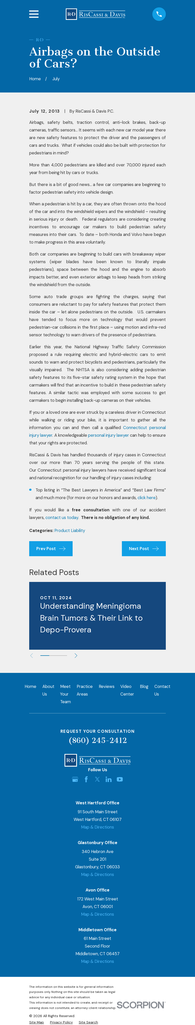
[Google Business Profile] (75, 779)
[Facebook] (86, 779)
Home (30, 686)
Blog (144, 686)
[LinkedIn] (108, 779)
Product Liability (69, 530)
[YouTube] (120, 779)
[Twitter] (97, 779)
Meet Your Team (65, 694)
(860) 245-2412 (97, 740)
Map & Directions (97, 827)
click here (147, 497)
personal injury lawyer (108, 435)
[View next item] (77, 655)
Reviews (107, 686)
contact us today (61, 517)
